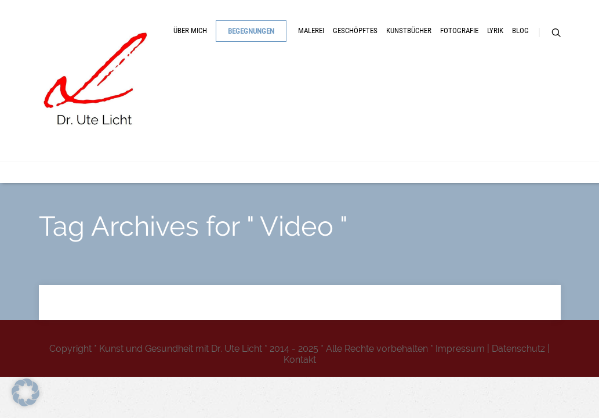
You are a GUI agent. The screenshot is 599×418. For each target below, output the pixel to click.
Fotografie (179, 137)
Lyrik (236, 137)
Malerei (331, 100)
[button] (25, 392)
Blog (280, 137)
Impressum (460, 348)
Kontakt (300, 359)
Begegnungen (262, 101)
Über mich (176, 100)
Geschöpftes (398, 100)
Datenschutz (518, 348)
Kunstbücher (477, 100)
